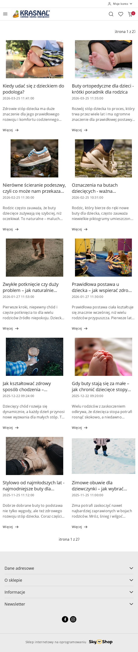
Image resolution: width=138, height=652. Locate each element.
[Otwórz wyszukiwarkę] (111, 14)
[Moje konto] (120, 4)
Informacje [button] (69, 592)
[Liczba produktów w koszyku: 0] (130, 14)
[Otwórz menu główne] (5, 13)
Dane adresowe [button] (69, 568)
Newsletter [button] (69, 604)
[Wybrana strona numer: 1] (69, 539)
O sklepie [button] (69, 580)
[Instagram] (73, 619)
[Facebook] (65, 619)
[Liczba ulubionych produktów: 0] (120, 14)
